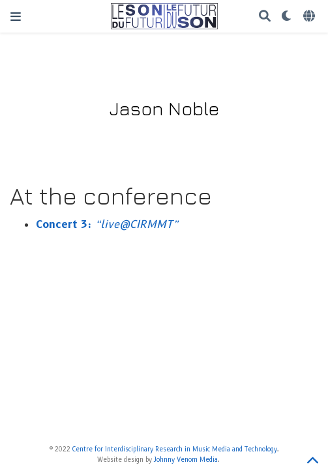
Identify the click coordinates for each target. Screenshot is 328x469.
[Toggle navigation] (15, 16)
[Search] (265, 16)
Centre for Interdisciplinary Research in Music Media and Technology (174, 449)
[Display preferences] (287, 16)
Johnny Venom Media (186, 459)
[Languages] (310, 16)
